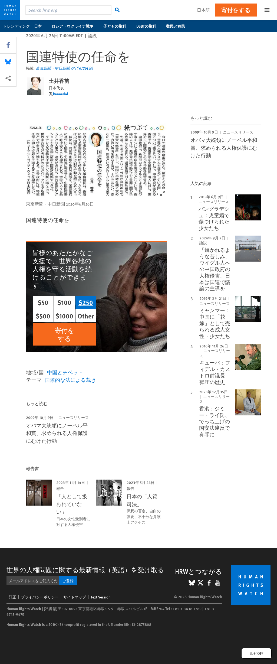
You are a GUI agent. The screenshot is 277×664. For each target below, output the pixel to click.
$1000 (64, 315)
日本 (40, 26)
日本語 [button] (203, 10)
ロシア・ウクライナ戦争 (75, 26)
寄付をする (235, 10)
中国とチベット (65, 372)
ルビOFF (256, 653)
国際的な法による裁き (70, 379)
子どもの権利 (117, 26)
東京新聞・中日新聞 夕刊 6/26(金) (64, 68)
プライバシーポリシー (40, 597)
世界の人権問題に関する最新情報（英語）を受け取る (85, 569)
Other (86, 315)
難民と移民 (178, 26)
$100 (64, 302)
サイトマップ (74, 597)
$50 (43, 302)
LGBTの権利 (149, 26)
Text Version (101, 597)
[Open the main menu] (267, 10)
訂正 (12, 597)
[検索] (117, 10)
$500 (43, 315)
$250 (85, 302)
